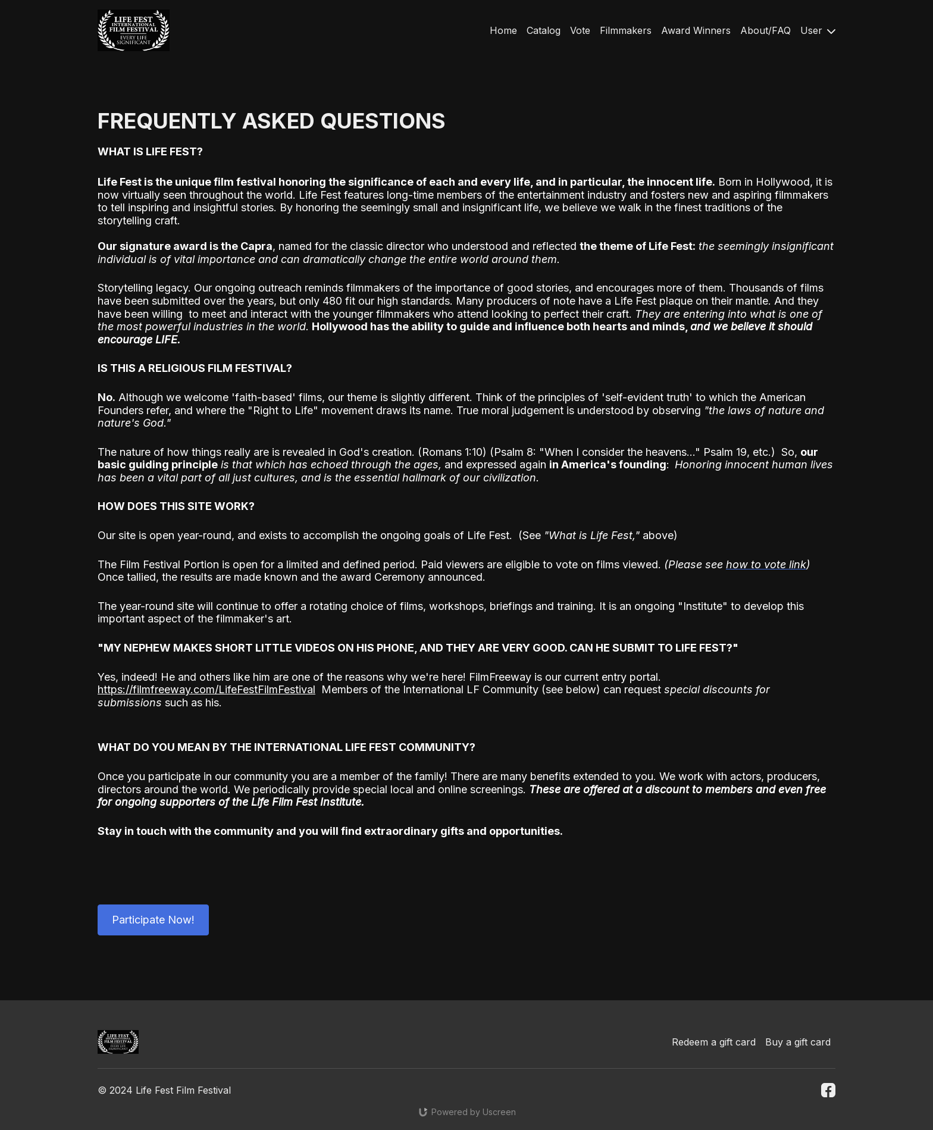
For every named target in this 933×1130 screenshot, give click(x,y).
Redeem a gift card (714, 1042)
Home (503, 30)
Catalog (544, 30)
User (817, 30)
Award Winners (696, 30)
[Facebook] (828, 1090)
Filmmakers (626, 30)
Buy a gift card (798, 1042)
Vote (580, 30)
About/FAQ (765, 30)
